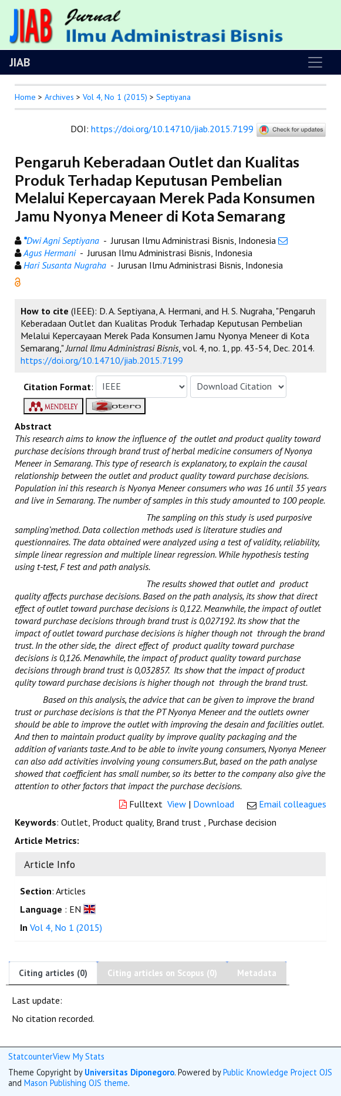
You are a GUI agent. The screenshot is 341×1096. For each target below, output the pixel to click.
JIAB (19, 62)
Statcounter (30, 1056)
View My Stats (78, 1056)
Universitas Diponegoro (129, 1072)
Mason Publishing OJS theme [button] (76, 1082)
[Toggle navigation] (315, 62)
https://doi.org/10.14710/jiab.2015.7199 (172, 129)
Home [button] (25, 97)
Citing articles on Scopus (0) (162, 972)
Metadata (256, 972)
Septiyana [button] (173, 97)
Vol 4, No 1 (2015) (115, 97)
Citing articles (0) (53, 972)
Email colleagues (292, 804)
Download (213, 804)
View (176, 804)
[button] (18, 281)
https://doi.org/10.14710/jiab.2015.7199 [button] (102, 360)
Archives (59, 97)
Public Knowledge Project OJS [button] (277, 1072)
